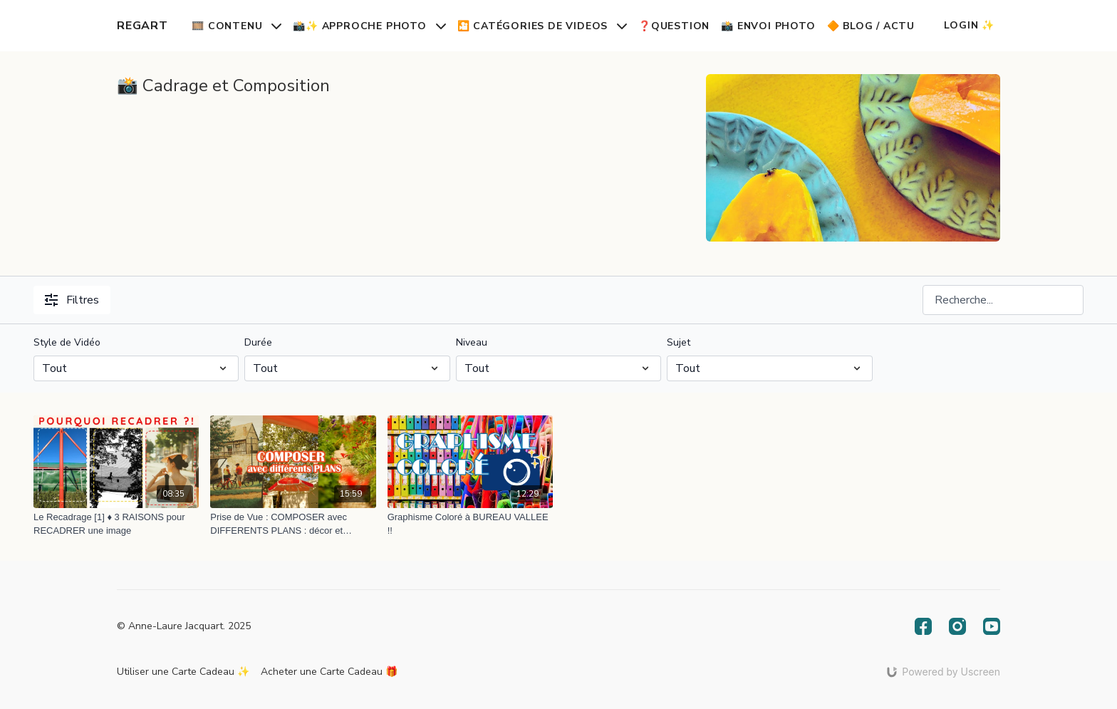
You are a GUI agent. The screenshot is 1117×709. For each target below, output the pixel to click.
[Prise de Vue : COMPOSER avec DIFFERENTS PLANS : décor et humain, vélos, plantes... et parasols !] (292, 524)
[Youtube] (991, 626)
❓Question (674, 26)
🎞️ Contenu (236, 26)
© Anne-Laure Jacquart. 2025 (184, 626)
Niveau (471, 342)
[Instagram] (957, 626)
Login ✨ (969, 25)
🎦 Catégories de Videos (542, 26)
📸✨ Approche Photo (369, 26)
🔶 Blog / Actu (871, 26)
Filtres (72, 300)
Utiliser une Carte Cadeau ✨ (183, 671)
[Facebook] (923, 626)
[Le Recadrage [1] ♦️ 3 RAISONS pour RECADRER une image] (116, 524)
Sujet (678, 342)
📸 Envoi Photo (768, 26)
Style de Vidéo (66, 342)
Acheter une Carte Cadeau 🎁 (329, 671)
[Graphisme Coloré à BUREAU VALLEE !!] (470, 524)
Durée (258, 342)
